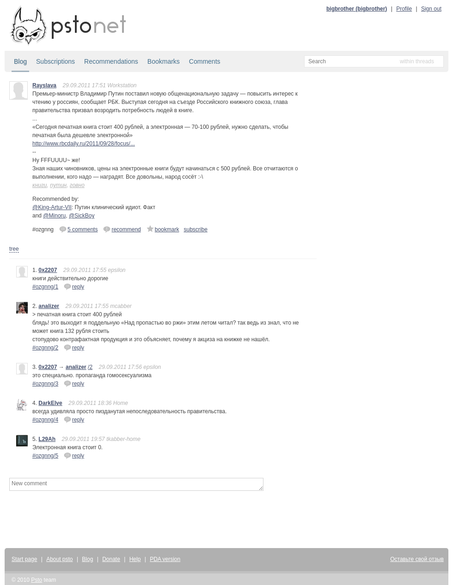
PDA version (165, 559)
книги (39, 185)
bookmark (163, 229)
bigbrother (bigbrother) (356, 9)
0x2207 (47, 270)
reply (74, 286)
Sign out (431, 9)
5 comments (78, 229)
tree (14, 249)
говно (77, 185)
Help (135, 559)
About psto (59, 559)
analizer (48, 306)
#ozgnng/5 (45, 455)
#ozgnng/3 (45, 383)
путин (58, 185)
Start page (24, 559)
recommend (122, 229)
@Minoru (54, 215)
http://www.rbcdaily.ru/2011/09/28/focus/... (83, 143)
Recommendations (111, 61)
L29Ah (46, 439)
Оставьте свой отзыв (417, 559)
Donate (111, 559)
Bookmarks (163, 61)
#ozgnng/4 (45, 419)
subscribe (195, 229)
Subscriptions (55, 61)
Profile (404, 9)
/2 (90, 367)
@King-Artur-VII (52, 207)
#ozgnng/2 (45, 347)
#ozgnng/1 (45, 286)
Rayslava (44, 85)
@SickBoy (82, 215)
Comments (204, 61)
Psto (36, 580)
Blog (20, 61)
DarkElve (50, 403)
